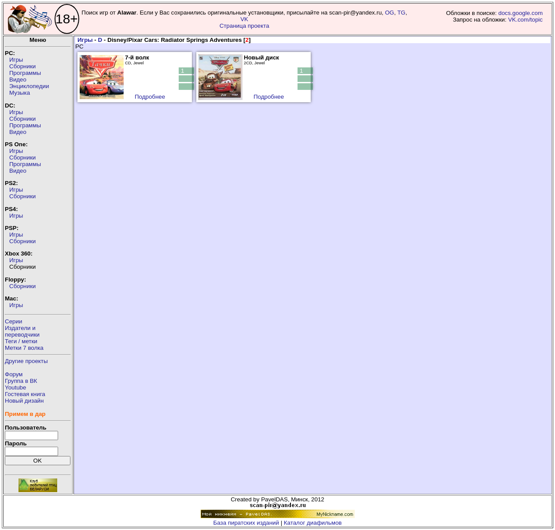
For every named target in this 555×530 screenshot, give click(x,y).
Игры (16, 59)
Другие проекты (26, 361)
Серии (13, 321)
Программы (25, 73)
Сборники (22, 66)
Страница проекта (244, 25)
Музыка (19, 92)
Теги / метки (21, 341)
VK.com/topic (525, 19)
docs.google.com (520, 13)
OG (389, 12)
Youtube (15, 387)
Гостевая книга (25, 394)
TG (401, 12)
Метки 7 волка (24, 348)
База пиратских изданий (246, 522)
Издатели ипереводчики (22, 331)
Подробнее (150, 96)
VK (244, 19)
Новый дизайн (24, 400)
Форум (14, 374)
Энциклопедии (29, 86)
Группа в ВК (21, 381)
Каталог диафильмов (313, 522)
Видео (17, 79)
